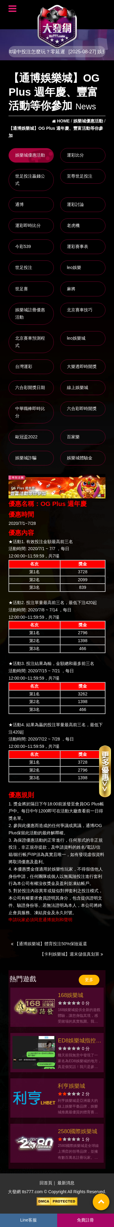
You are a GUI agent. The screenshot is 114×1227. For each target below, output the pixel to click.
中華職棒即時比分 (30, 412)
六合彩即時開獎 (82, 408)
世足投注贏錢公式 (30, 180)
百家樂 (73, 436)
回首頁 (46, 1183)
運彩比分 (75, 155)
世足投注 (23, 267)
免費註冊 (85, 1220)
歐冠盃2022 (26, 436)
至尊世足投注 (79, 176)
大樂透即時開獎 (82, 366)
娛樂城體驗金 (79, 457)
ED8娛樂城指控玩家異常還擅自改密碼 (79, 1041)
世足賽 (21, 288)
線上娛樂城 (77, 387)
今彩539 (23, 246)
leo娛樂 (74, 267)
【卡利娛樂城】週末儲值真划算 (71, 954)
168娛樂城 (70, 995)
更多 (89, 979)
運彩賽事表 (77, 246)
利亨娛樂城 (71, 1086)
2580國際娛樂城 (77, 1131)
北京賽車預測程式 (30, 342)
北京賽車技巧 (79, 309)
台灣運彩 (23, 366)
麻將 (71, 288)
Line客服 (28, 1220)
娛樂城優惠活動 (30, 155)
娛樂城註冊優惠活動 (30, 313)
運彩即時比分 (28, 225)
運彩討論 (75, 204)
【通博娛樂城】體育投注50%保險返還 (49, 943)
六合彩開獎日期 (30, 387)
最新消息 (65, 1183)
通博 (19, 204)
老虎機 (73, 225)
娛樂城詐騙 (25, 457)
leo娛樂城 (76, 338)
